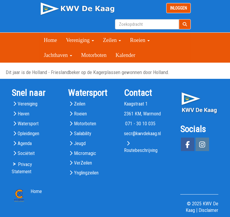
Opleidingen (28, 133)
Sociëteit (26, 153)
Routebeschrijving (141, 150)
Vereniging (80, 40)
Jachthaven (58, 55)
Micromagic (85, 153)
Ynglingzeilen (86, 173)
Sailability (82, 133)
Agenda (25, 143)
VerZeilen (83, 163)
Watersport (28, 123)
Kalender (125, 55)
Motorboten (94, 55)
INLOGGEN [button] (178, 8)
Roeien (140, 40)
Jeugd (80, 143)
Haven (23, 114)
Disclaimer (208, 210)
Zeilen (112, 40)
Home (50, 40)
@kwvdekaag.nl (142, 133)
